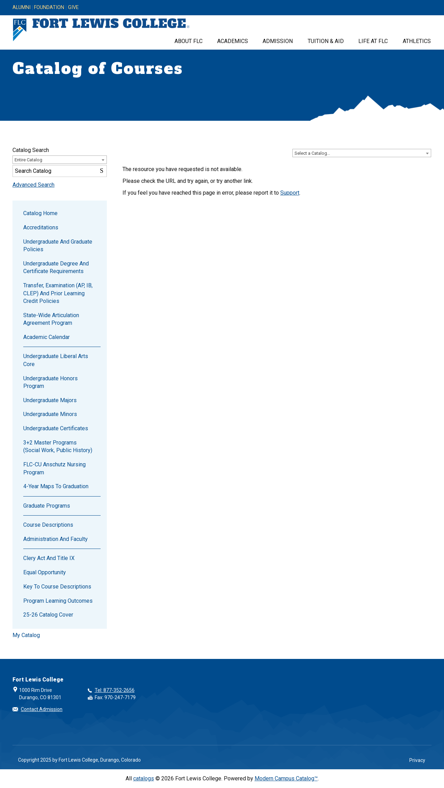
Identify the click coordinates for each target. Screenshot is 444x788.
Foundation (49, 7)
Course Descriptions (48, 525)
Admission (278, 41)
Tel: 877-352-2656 (115, 690)
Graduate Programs (46, 505)
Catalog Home (40, 213)
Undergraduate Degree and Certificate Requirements (56, 267)
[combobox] (361, 153)
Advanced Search (33, 184)
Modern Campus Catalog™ (286, 778)
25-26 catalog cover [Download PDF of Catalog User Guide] (48, 614)
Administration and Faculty (55, 539)
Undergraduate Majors (50, 400)
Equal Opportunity (44, 572)
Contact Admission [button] (41, 709)
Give (73, 7)
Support (289, 192)
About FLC (188, 41)
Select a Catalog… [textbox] (312, 153)
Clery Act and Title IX (49, 558)
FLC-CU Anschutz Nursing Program (54, 468)
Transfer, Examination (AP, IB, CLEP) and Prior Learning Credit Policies (58, 293)
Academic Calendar (46, 337)
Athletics (417, 41)
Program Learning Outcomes (58, 601)
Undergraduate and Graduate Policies (57, 245)
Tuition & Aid (326, 41)
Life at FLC (373, 41)
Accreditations (40, 227)
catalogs (143, 778)
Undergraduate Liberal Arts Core (55, 360)
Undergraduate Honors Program (50, 382)
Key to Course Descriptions (57, 586)
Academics (232, 41)
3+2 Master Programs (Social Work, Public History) (57, 446)
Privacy (417, 760)
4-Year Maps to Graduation (55, 486)
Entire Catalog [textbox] (28, 159)
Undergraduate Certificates (55, 428)
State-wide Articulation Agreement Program (51, 319)
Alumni (21, 7)
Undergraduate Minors (50, 414)
